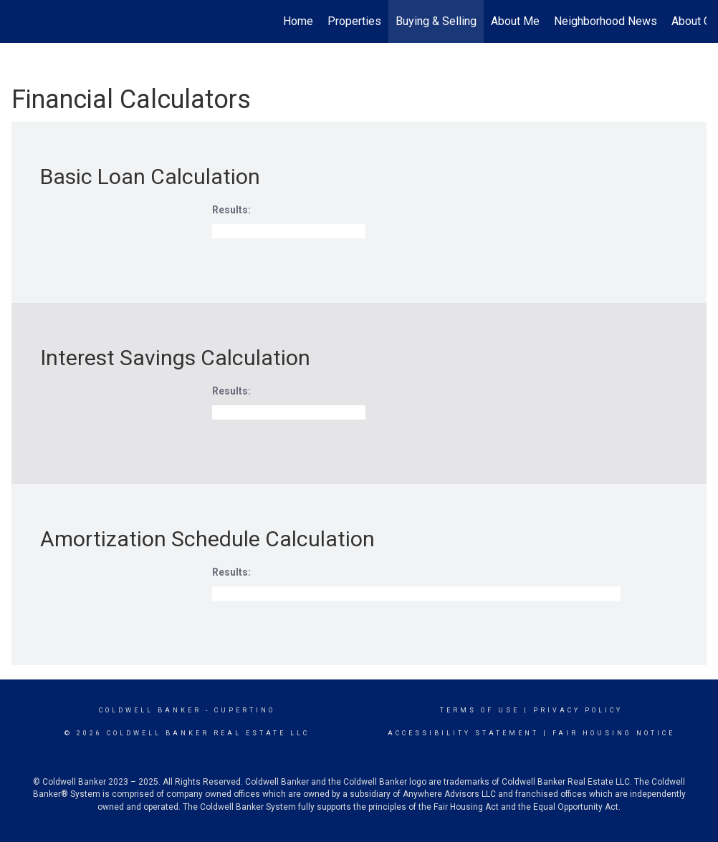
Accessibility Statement (463, 733)
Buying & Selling (436, 21)
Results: (231, 210)
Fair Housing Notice (613, 733)
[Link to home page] (19, 21)
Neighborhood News (605, 21)
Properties (354, 21)
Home (298, 21)
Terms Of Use (480, 710)
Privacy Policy (578, 710)
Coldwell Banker (150, 710)
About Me (515, 21)
